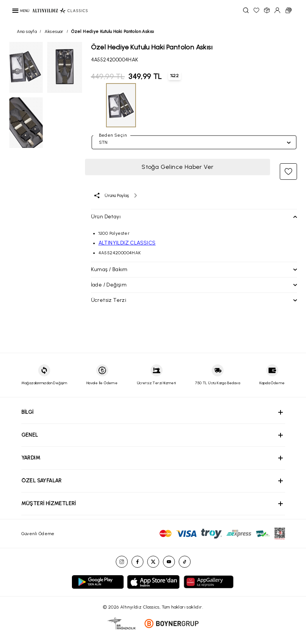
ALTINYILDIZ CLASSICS (127, 243)
